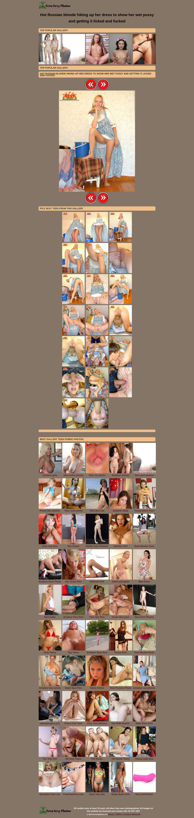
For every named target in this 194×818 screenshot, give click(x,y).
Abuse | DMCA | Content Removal (124, 814)
